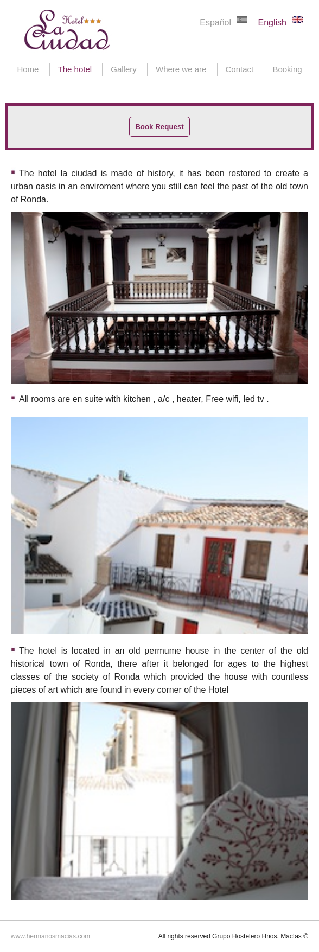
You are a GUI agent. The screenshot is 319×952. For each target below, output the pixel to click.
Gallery (124, 69)
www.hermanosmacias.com (50, 936)
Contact (240, 69)
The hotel (75, 69)
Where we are (181, 69)
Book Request (159, 127)
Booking (287, 69)
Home (28, 69)
